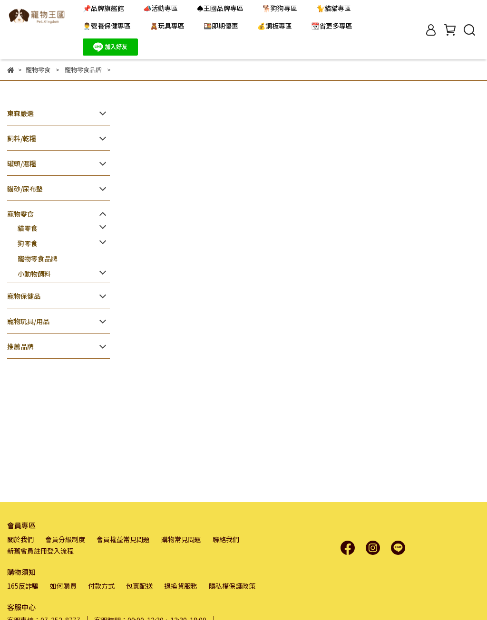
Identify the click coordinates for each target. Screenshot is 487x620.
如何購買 (63, 586)
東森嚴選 (20, 113)
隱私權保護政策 (232, 586)
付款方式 (101, 586)
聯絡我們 (226, 539)
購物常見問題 (181, 539)
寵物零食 (20, 214)
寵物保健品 (23, 296)
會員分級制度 (65, 539)
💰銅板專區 (274, 25)
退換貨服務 (180, 586)
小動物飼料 (34, 273)
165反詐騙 (23, 586)
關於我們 (20, 539)
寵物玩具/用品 (28, 321)
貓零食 (28, 228)
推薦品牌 (20, 346)
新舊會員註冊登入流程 (40, 550)
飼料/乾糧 (21, 138)
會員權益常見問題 (123, 539)
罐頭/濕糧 (21, 163)
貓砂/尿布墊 (25, 188)
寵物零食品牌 (38, 258)
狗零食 (28, 243)
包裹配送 (139, 586)
